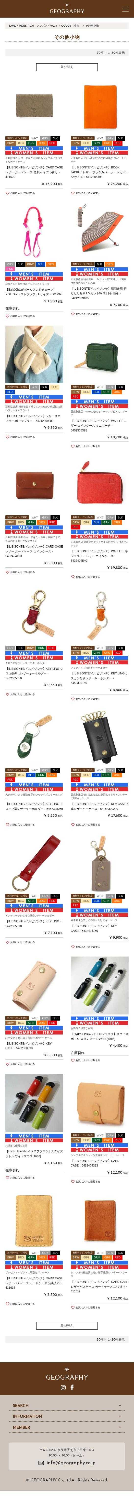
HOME (12, 25)
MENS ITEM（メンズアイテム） (38, 25)
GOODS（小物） (71, 25)
